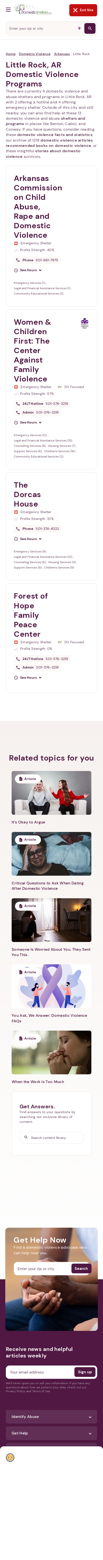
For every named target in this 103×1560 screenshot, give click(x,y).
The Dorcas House (27, 494)
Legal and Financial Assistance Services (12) (43, 557)
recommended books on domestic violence (48, 145)
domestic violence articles (66, 140)
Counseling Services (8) (30, 446)
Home (11, 54)
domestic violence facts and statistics (54, 134)
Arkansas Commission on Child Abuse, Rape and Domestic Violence (38, 206)
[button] (27, 270)
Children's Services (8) (59, 567)
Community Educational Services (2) (38, 456)
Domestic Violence (35, 54)
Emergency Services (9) (30, 551)
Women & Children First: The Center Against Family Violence (32, 350)
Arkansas (62, 54)
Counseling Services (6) (30, 562)
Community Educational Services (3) (38, 294)
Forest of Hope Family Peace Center (31, 615)
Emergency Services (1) (30, 283)
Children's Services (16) (60, 451)
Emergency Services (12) (31, 435)
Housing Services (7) (62, 446)
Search (81, 1268)
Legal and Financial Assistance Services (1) (42, 288)
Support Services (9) (28, 451)
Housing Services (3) (62, 562)
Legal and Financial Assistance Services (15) (43, 440)
